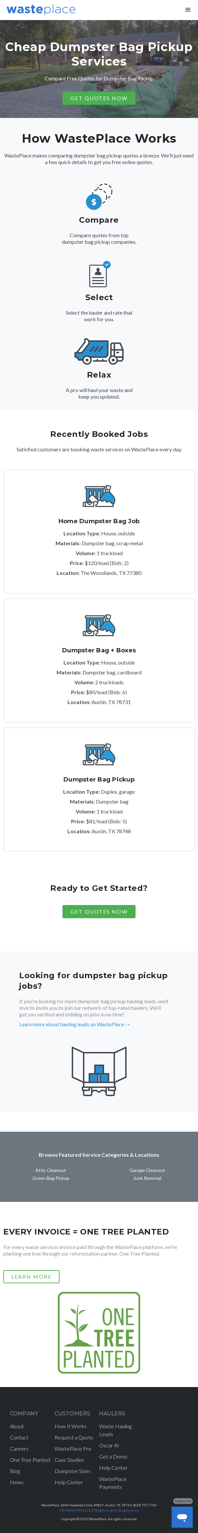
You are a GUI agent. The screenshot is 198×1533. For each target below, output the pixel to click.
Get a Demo (113, 1456)
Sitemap (132, 1510)
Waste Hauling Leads (115, 1430)
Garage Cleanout (147, 1170)
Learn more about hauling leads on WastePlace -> (74, 1024)
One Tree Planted (30, 1460)
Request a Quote (74, 1437)
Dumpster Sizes (73, 1471)
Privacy (118, 1510)
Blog (15, 1471)
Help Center (69, 1482)
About (17, 1426)
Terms (106, 1510)
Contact (19, 1437)
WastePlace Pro (73, 1448)
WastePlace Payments (113, 1483)
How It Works (71, 1426)
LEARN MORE (31, 1276)
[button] (188, 10)
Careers (19, 1448)
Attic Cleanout (50, 1170)
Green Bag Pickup (50, 1178)
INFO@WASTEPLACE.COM (79, 1510)
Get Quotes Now (99, 911)
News (16, 1482)
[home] (39, 8)
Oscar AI (109, 1445)
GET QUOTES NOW (99, 98)
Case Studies (69, 1460)
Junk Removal (147, 1178)
